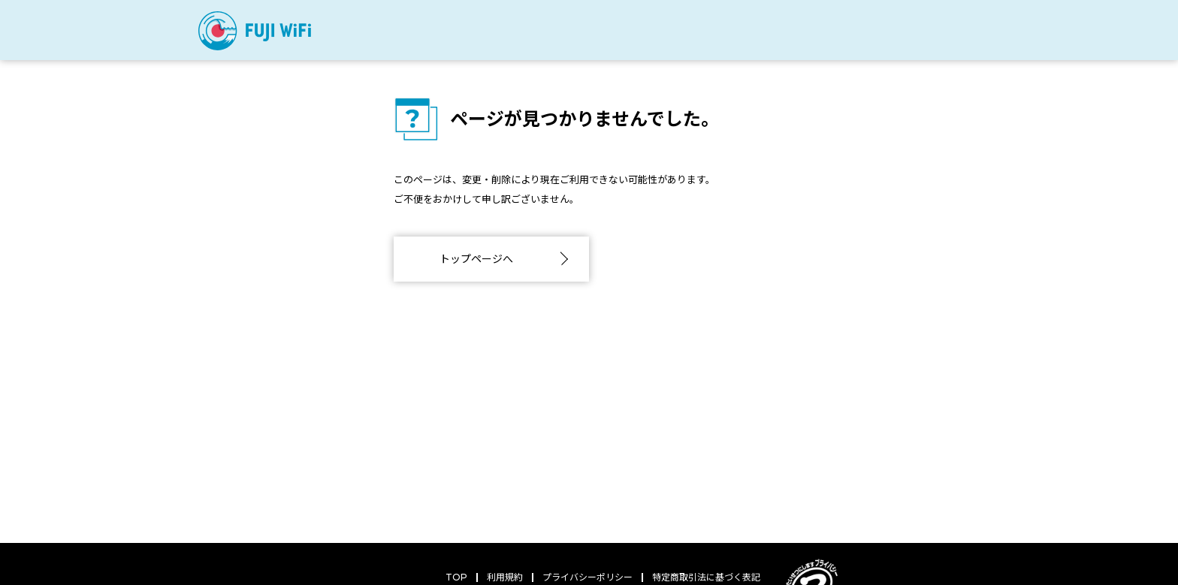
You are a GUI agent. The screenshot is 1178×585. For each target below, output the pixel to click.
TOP (456, 577)
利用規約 (505, 577)
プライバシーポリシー (587, 577)
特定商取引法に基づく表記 (706, 577)
